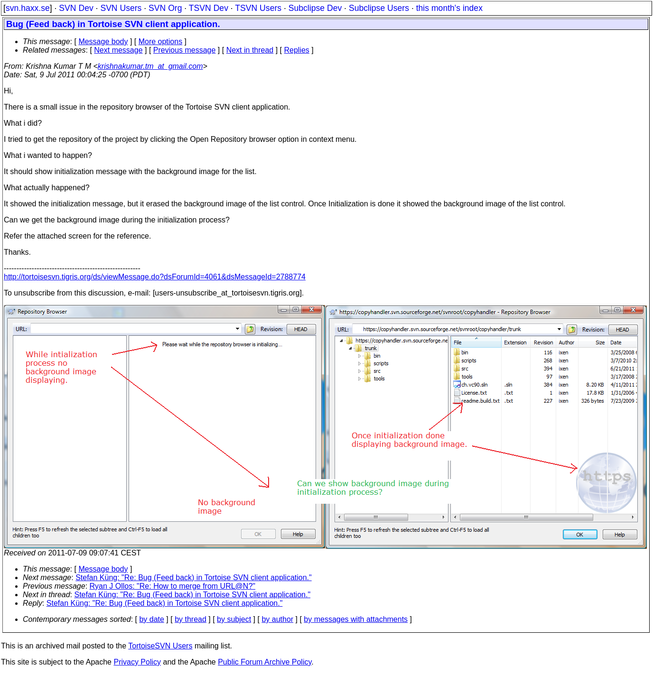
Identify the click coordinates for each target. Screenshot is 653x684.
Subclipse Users (379, 8)
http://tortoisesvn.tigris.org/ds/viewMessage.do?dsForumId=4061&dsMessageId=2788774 (155, 277)
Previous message (184, 50)
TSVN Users (258, 8)
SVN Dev (76, 8)
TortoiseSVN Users (160, 646)
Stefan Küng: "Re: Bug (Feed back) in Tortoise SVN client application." (193, 577)
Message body (103, 41)
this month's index (449, 8)
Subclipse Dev (315, 8)
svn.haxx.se (28, 8)
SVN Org (165, 8)
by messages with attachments (356, 619)
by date (151, 619)
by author (277, 619)
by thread (190, 619)
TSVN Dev (208, 8)
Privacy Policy (137, 662)
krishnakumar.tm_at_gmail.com (150, 66)
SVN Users (120, 8)
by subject (234, 619)
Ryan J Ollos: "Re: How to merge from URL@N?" (172, 586)
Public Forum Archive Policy (264, 662)
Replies (296, 50)
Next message (118, 50)
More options (161, 41)
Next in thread (250, 50)
